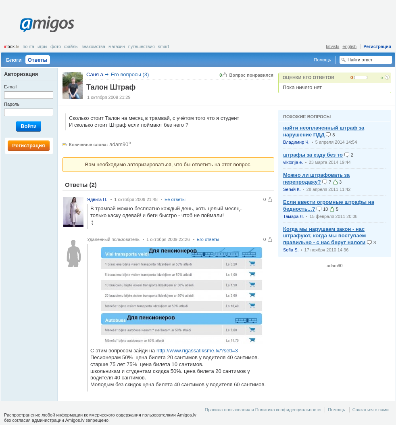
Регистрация (377, 46)
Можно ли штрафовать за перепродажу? (316, 178)
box (11, 46)
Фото (55, 46)
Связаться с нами (370, 409)
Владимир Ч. (296, 142)
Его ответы (208, 239)
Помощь (322, 59)
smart (163, 46)
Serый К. (292, 189)
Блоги (14, 60)
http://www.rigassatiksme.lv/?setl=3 (197, 351)
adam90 (118, 144)
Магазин (116, 46)
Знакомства (93, 46)
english (349, 46)
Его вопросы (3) (129, 74)
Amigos (47, 24)
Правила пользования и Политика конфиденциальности (263, 409)
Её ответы (175, 199)
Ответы (38, 60)
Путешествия (141, 46)
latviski (332, 46)
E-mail (10, 86)
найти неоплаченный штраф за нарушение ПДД (323, 131)
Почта (28, 46)
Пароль (11, 104)
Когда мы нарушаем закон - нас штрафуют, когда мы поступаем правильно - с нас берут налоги (324, 236)
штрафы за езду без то (313, 155)
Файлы (71, 46)
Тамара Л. (293, 216)
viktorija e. (293, 162)
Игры (42, 46)
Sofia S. (291, 249)
